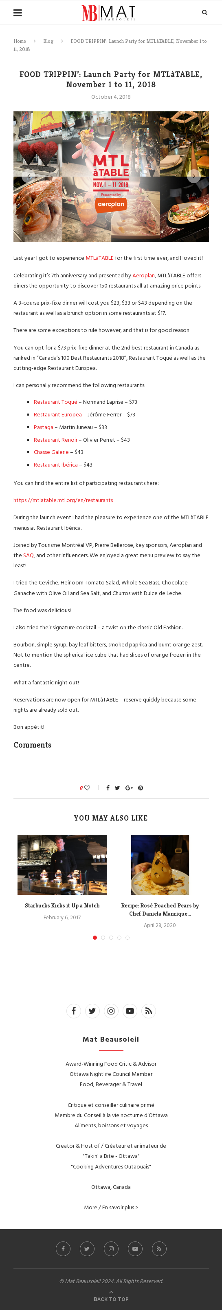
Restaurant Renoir (56, 439)
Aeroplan (143, 275)
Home (19, 41)
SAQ (28, 555)
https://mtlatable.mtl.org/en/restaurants (63, 500)
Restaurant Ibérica (56, 464)
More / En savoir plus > (111, 1207)
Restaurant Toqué (56, 401)
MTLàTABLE (100, 257)
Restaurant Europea (58, 414)
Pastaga (44, 427)
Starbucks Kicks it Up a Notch (62, 905)
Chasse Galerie (51, 451)
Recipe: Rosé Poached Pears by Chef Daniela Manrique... (160, 909)
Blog (48, 41)
